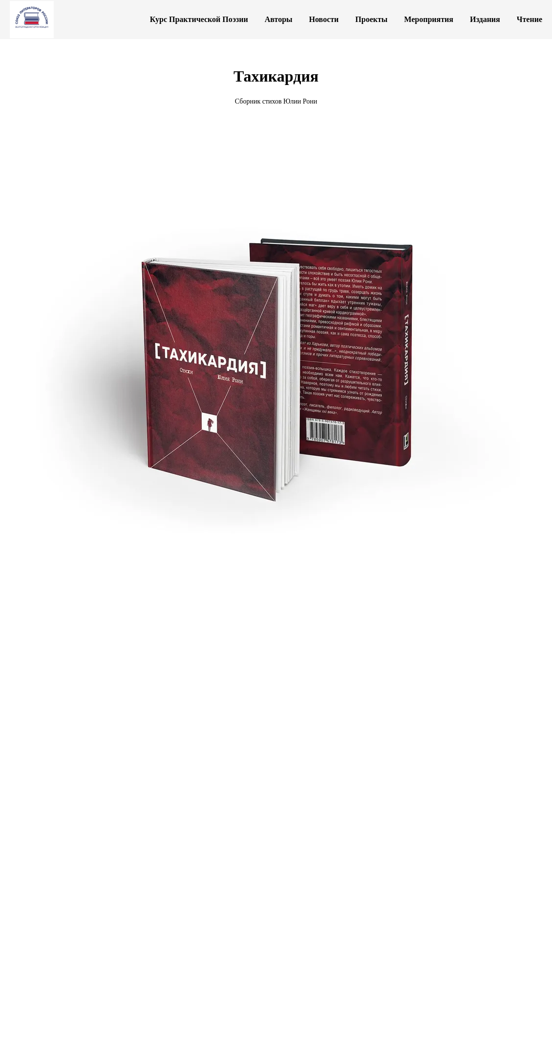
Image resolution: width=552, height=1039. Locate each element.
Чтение (529, 19)
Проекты (371, 19)
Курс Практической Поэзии (199, 19)
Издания (485, 19)
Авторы (279, 19)
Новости (324, 19)
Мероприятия (428, 19)
